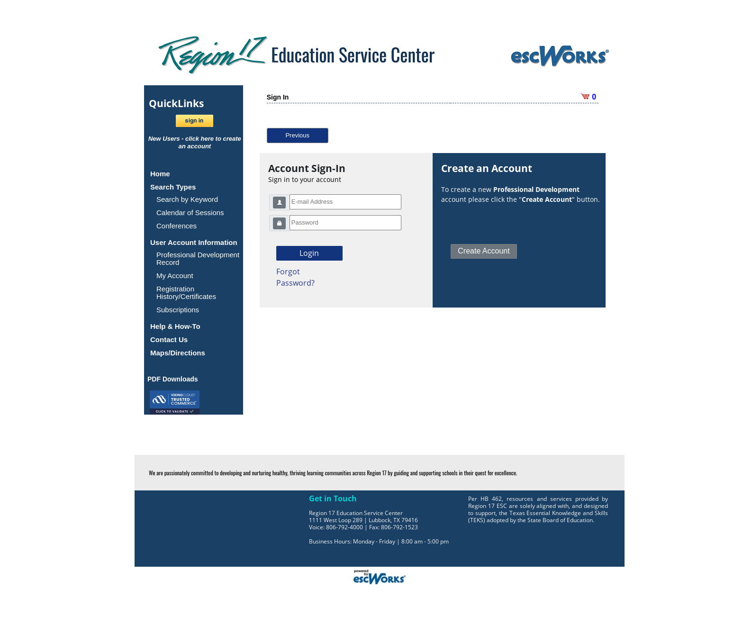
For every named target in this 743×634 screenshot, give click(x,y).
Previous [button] (297, 135)
